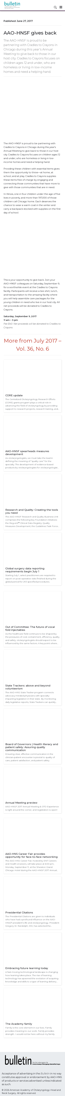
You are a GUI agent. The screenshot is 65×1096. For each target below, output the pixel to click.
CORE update (14, 395)
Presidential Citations (19, 912)
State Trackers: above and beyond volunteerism (27, 687)
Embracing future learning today (26, 968)
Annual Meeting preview (21, 802)
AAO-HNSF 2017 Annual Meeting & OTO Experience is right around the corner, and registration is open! (32, 808)
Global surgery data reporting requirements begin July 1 (24, 570)
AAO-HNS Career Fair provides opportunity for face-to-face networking (31, 855)
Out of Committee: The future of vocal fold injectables (30, 628)
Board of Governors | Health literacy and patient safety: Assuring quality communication (31, 747)
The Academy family (18, 1023)
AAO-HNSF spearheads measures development (27, 453)
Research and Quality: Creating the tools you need (31, 511)
